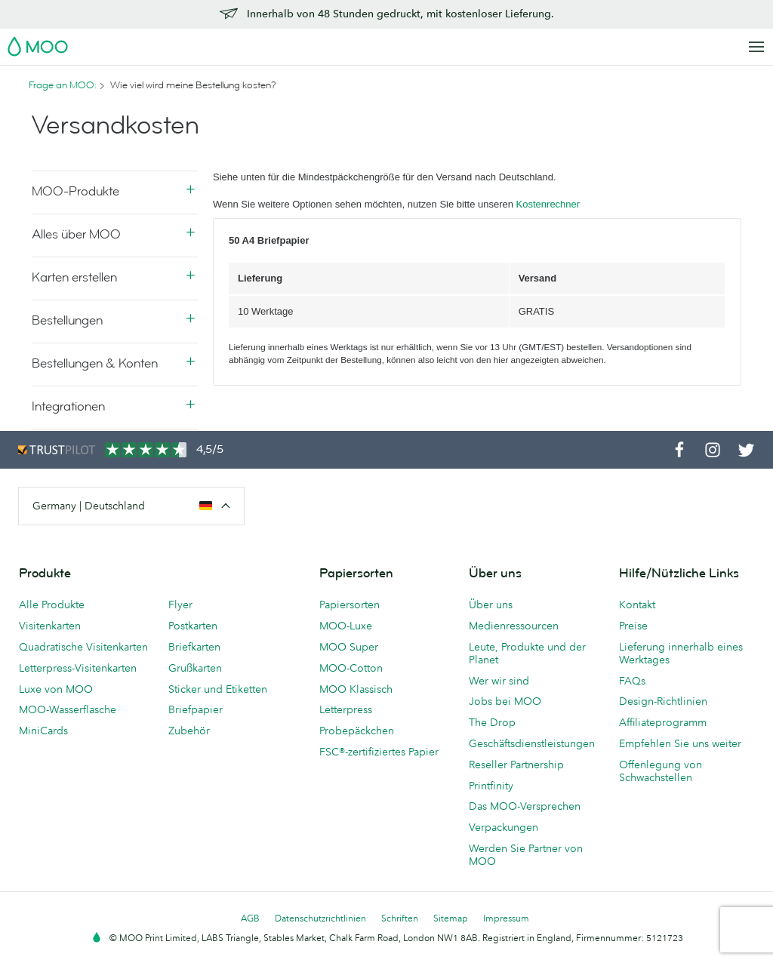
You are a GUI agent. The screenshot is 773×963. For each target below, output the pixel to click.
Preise (633, 625)
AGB (250, 918)
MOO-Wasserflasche (67, 709)
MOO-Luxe (345, 625)
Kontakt (637, 604)
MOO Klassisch (356, 689)
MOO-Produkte (75, 191)
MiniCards (43, 730)
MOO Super (348, 647)
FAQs (632, 681)
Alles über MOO (76, 234)
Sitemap (450, 918)
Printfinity (491, 785)
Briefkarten (194, 647)
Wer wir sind (499, 681)
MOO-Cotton (351, 668)
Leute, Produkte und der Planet (527, 653)
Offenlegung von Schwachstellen (660, 771)
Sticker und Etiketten (217, 689)
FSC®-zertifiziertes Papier (379, 751)
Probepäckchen (356, 730)
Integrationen (68, 406)
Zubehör (189, 730)
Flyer (180, 604)
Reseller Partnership (516, 764)
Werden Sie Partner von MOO (526, 854)
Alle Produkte (52, 604)
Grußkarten (195, 668)
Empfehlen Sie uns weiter (680, 743)
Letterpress (345, 709)
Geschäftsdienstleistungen (532, 743)
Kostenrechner (548, 204)
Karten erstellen (74, 277)
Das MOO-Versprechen (525, 806)
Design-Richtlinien (663, 701)
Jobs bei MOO (505, 701)
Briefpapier (195, 709)
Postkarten (192, 625)
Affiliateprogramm (663, 722)
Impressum (506, 918)
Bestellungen (67, 320)
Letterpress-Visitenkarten (78, 668)
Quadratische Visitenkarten (83, 647)
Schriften (399, 918)
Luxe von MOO (56, 689)
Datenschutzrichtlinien (320, 918)
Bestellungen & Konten (95, 363)
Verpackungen (503, 827)
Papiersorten (349, 604)
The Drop (492, 722)
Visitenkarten (50, 625)
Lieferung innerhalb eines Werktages (681, 653)
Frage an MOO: (63, 85)
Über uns (491, 604)
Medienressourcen (514, 625)
